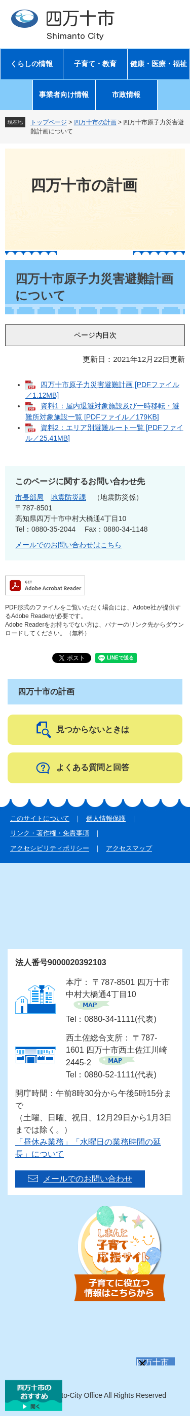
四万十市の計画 (95, 122)
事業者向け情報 (64, 95)
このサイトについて (39, 818)
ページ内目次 (95, 335)
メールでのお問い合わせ (87, 1178)
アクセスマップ (129, 848)
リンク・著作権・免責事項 (49, 833)
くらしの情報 (31, 64)
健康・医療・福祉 (158, 64)
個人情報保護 (106, 818)
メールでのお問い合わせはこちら (68, 545)
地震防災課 (68, 497)
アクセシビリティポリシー (49, 848)
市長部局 (29, 497)
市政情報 (126, 95)
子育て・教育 (95, 64)
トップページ (48, 122)
